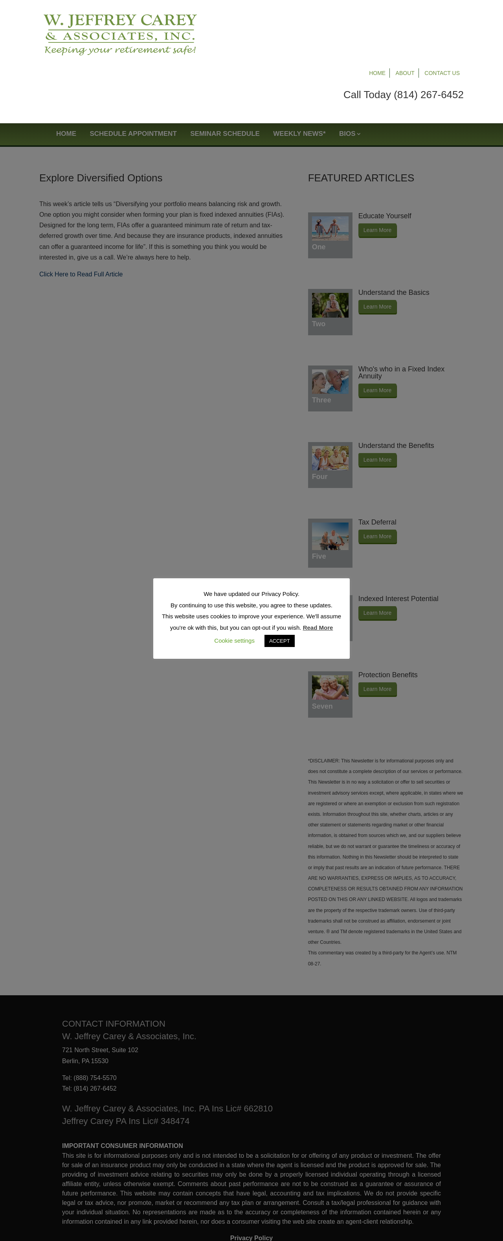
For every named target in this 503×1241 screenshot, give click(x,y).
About (405, 16)
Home (377, 16)
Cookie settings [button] (234, 640)
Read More (318, 627)
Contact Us (442, 16)
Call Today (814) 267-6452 (403, 38)
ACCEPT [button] (279, 641)
